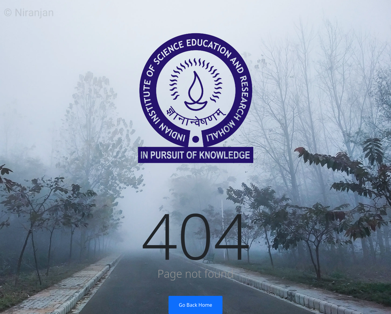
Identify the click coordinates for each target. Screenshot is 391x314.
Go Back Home (195, 305)
